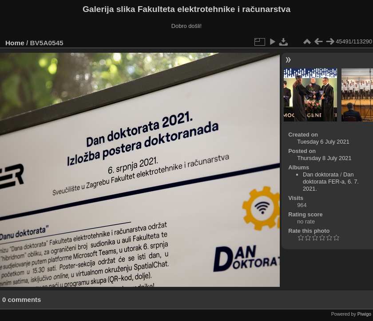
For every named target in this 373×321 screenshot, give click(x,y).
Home (14, 43)
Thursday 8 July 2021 (324, 158)
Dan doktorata (320, 174)
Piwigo (364, 314)
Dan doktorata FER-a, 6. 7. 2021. (331, 181)
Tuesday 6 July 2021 (323, 141)
